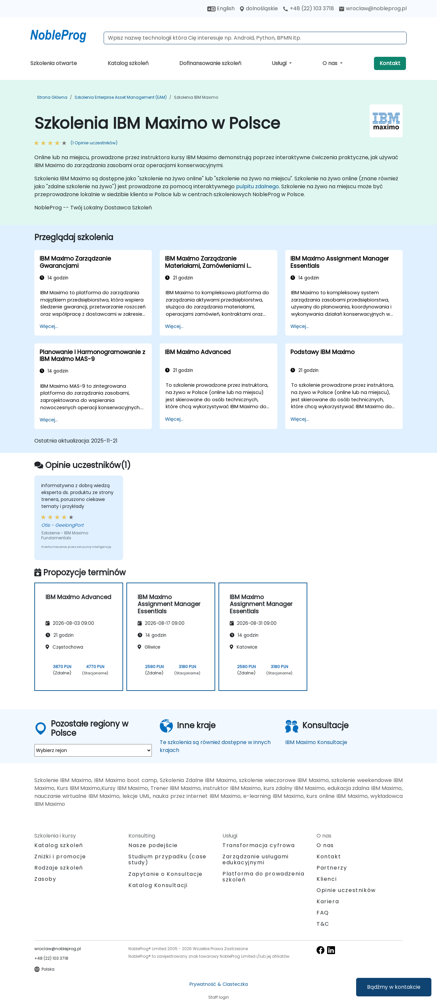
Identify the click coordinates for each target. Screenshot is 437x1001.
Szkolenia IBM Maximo (196, 97)
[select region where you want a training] (93, 750)
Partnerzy (332, 868)
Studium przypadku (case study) (167, 859)
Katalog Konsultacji (157, 885)
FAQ (323, 912)
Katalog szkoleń (128, 63)
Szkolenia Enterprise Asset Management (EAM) (121, 97)
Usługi (280, 63)
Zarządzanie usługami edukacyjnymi (255, 859)
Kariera (328, 901)
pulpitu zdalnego (257, 186)
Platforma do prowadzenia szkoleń (263, 876)
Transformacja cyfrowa (258, 845)
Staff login (218, 997)
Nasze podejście (153, 845)
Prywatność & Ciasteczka (218, 984)
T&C (323, 924)
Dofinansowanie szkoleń (210, 63)
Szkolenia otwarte (53, 63)
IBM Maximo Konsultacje (316, 742)
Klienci (327, 879)
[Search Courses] (255, 38)
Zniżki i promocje (60, 856)
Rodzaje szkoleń (58, 868)
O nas (330, 63)
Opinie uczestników (346, 890)
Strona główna (52, 97)
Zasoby (45, 879)
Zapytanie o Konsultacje (165, 874)
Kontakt (390, 63)
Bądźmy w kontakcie (393, 987)
